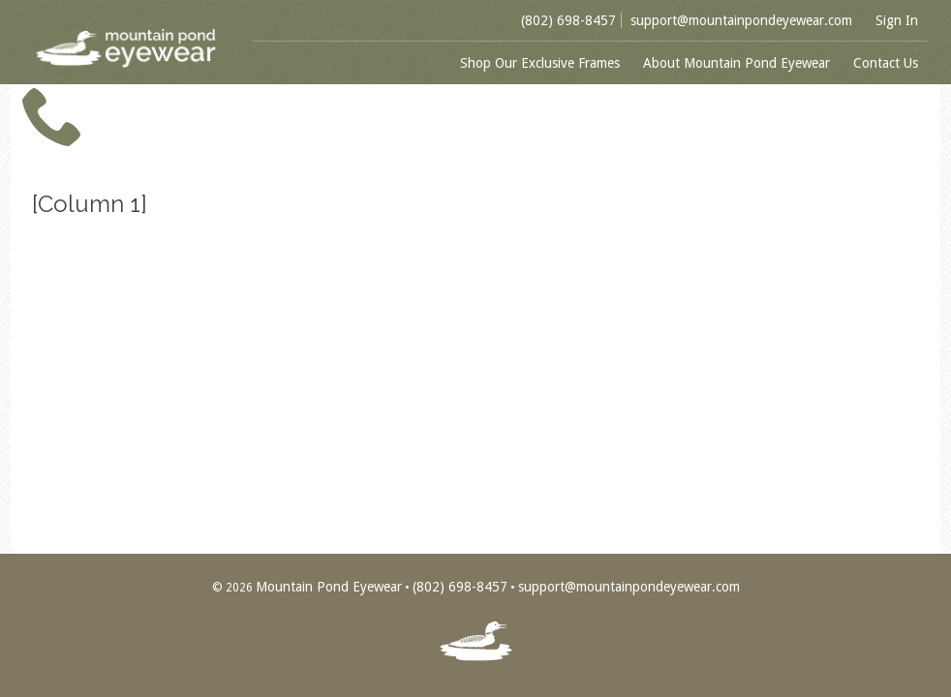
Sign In (896, 20)
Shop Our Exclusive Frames (540, 63)
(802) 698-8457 (568, 20)
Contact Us (885, 63)
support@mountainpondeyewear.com (741, 20)
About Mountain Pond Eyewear (736, 63)
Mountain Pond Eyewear (329, 586)
